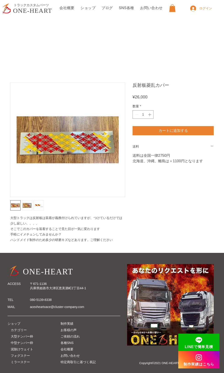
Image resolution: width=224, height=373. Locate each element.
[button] (172, 8)
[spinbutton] (143, 115)
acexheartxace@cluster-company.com (57, 307)
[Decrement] (136, 115)
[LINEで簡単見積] (198, 342)
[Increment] (150, 115)
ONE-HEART (32, 10)
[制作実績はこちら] (198, 359)
